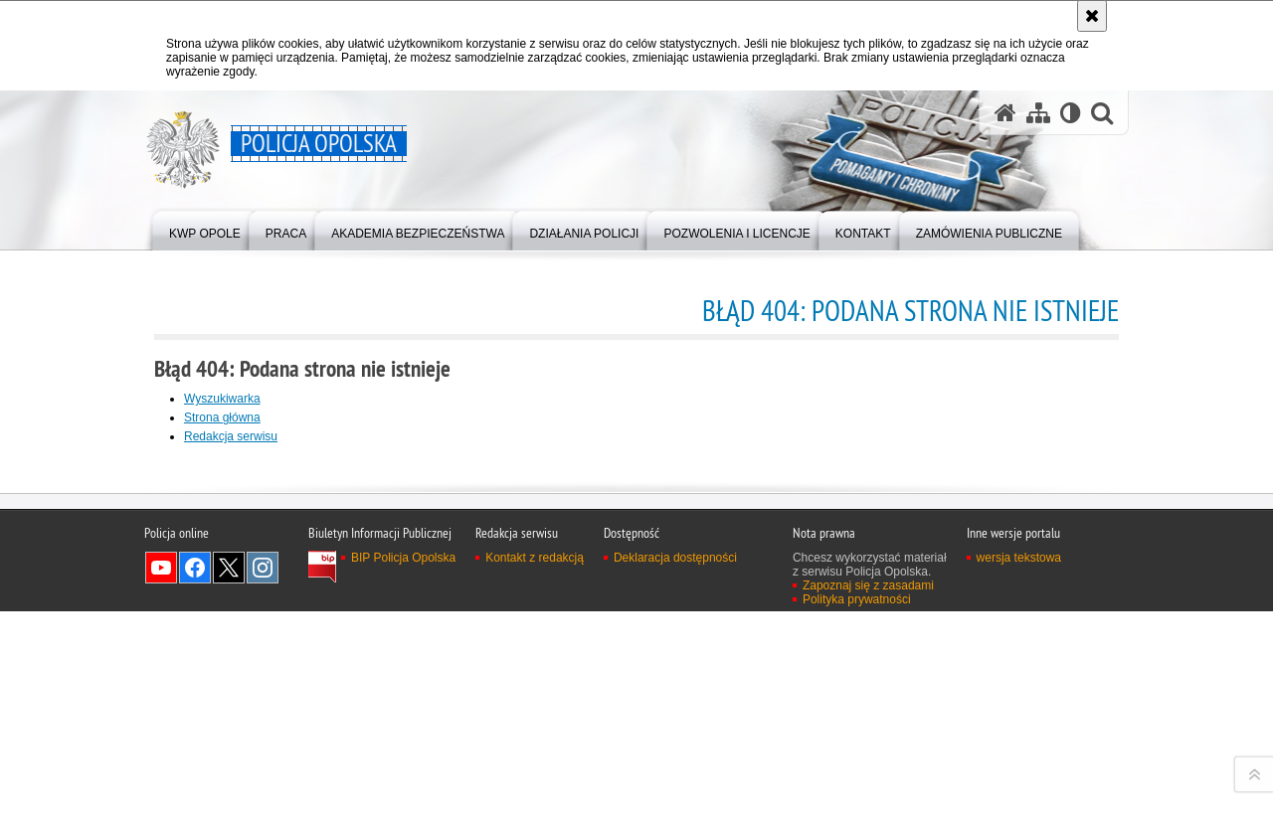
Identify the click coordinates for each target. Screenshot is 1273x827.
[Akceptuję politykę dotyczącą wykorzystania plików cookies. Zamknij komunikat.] (1092, 16)
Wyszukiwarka (222, 399)
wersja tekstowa (1019, 812)
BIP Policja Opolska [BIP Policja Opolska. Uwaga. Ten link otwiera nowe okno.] (403, 812)
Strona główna (222, 417)
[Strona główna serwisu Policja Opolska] (1005, 112)
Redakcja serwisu (230, 436)
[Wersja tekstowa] (1070, 112)
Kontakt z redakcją (534, 812)
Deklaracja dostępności (675, 812)
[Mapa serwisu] (1038, 112)
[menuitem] (205, 229)
